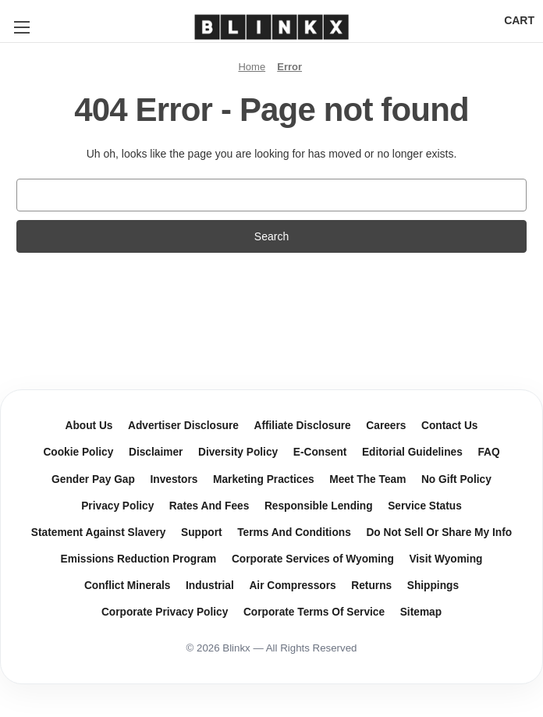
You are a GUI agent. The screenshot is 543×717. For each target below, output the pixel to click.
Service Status (425, 506)
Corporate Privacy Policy (164, 612)
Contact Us (449, 425)
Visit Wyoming (445, 559)
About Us (89, 425)
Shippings (433, 585)
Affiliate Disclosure (302, 425)
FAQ (488, 452)
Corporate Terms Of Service (314, 612)
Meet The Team (367, 479)
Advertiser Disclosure (183, 425)
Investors (173, 479)
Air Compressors (292, 585)
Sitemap (421, 612)
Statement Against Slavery (98, 532)
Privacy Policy (117, 506)
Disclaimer (156, 452)
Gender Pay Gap (93, 479)
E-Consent (320, 452)
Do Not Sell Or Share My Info (439, 532)
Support (201, 532)
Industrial (210, 585)
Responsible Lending (318, 506)
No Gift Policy (456, 479)
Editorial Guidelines (412, 452)
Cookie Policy (78, 452)
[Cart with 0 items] (519, 21)
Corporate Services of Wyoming (313, 559)
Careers (386, 425)
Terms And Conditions (294, 532)
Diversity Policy (238, 452)
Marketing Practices (263, 479)
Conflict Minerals (127, 585)
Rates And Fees (209, 506)
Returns (371, 585)
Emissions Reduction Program (139, 559)
